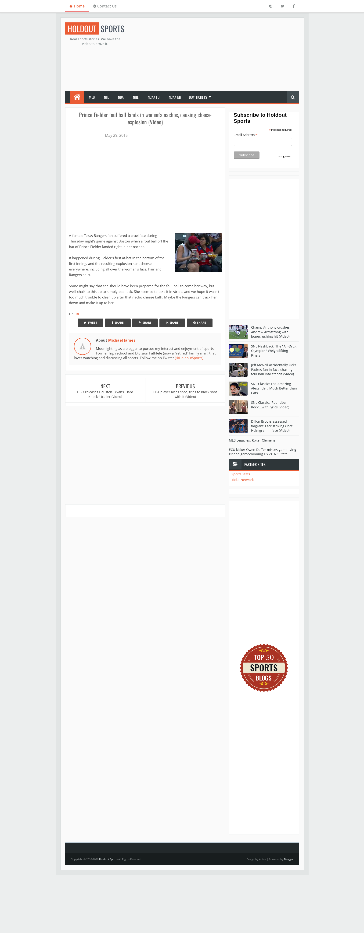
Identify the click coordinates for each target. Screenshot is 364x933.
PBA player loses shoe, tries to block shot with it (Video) (185, 394)
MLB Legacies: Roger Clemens (252, 440)
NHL (135, 97)
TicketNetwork (242, 479)
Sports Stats (240, 474)
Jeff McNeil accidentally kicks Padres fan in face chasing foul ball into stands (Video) (273, 369)
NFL (106, 97)
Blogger (288, 859)
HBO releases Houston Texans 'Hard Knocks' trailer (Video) (105, 394)
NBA (121, 97)
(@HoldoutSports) (189, 357)
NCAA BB (175, 97)
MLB (92, 97)
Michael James (121, 340)
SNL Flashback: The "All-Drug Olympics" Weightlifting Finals (273, 351)
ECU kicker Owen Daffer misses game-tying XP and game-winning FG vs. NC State (262, 451)
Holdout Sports (108, 859)
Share (118, 323)
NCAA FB (153, 97)
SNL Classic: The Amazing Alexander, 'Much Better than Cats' (274, 388)
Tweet (90, 323)
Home (77, 6)
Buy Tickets (198, 97)
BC (78, 314)
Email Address (246, 135)
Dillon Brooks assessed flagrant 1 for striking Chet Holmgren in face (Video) (271, 426)
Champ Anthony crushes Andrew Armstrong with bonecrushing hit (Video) (270, 332)
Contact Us (105, 6)
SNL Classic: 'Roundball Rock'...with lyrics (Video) (270, 404)
